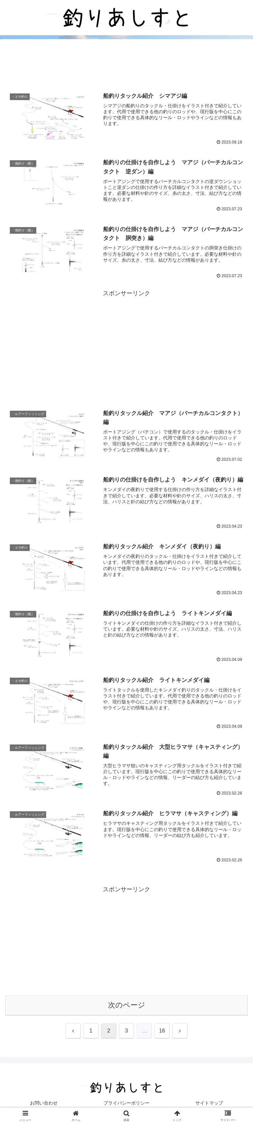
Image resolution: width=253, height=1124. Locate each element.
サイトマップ (209, 1103)
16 (162, 1030)
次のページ (126, 1005)
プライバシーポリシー (126, 1103)
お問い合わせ (44, 1103)
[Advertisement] (126, 64)
